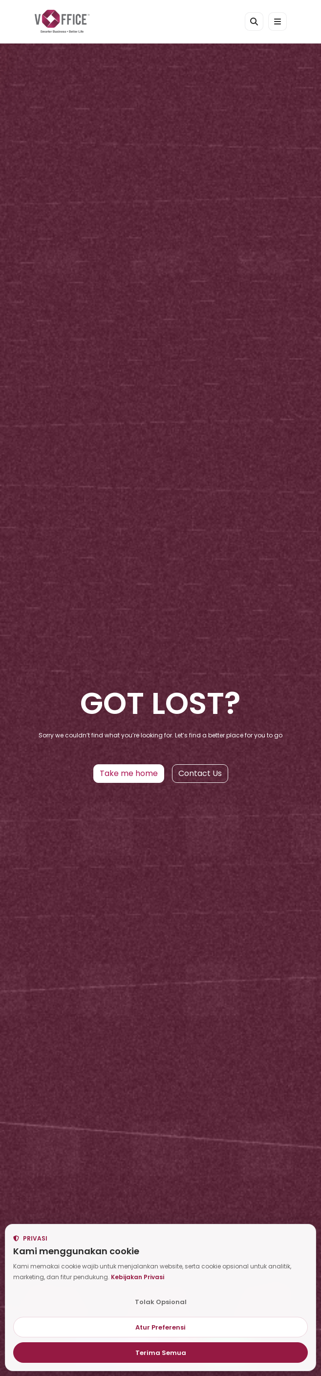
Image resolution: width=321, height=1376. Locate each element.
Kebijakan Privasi (137, 1277)
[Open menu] (277, 21)
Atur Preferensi (160, 1327)
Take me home (129, 773)
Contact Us (200, 773)
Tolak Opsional (161, 1302)
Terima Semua (160, 1352)
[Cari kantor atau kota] (254, 21)
